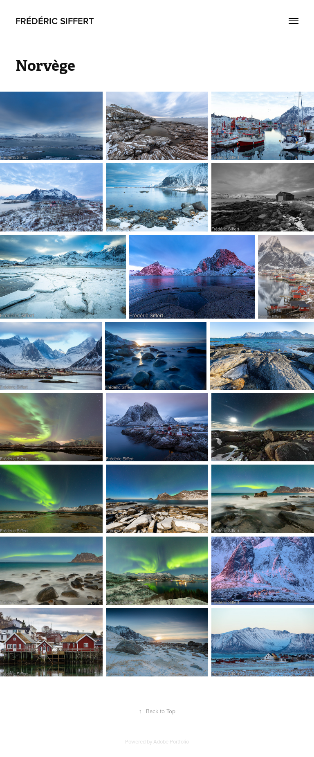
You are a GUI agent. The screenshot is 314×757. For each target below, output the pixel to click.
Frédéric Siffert (55, 20)
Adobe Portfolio (171, 741)
